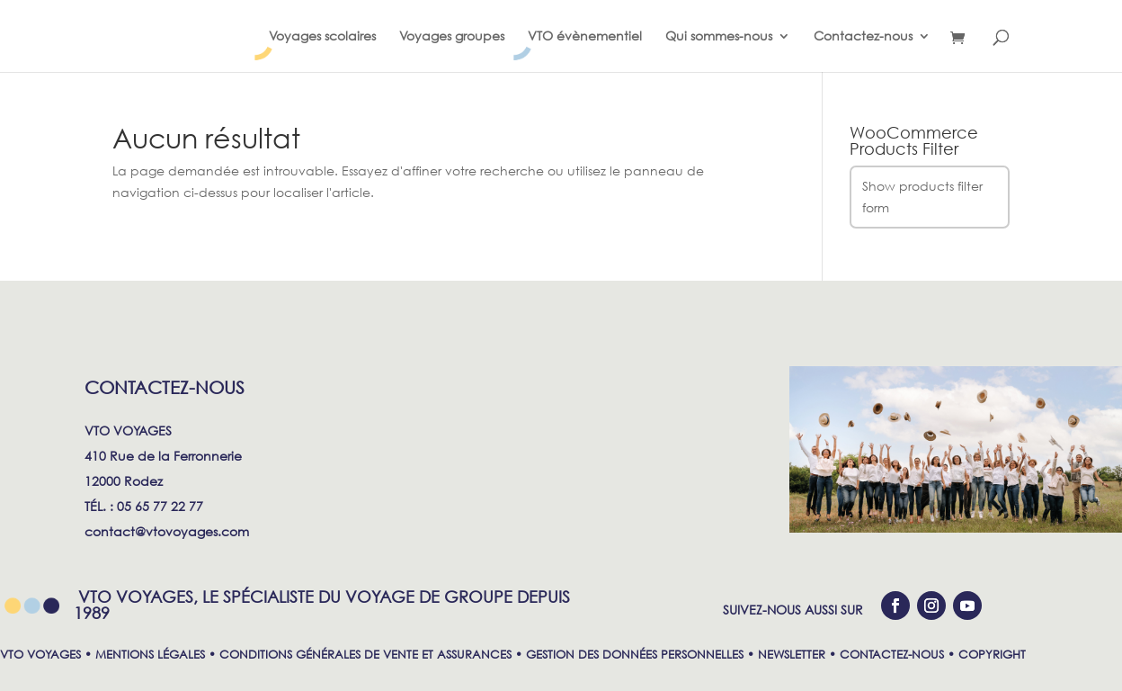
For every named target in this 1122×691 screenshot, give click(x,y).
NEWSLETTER (791, 654)
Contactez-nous (863, 37)
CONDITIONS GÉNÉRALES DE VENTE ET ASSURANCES (365, 654)
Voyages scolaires (322, 37)
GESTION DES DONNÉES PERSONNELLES (635, 654)
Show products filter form (922, 196)
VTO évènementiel (585, 37)
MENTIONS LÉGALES (150, 654)
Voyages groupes (451, 37)
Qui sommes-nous (718, 37)
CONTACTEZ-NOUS (892, 654)
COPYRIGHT (992, 654)
